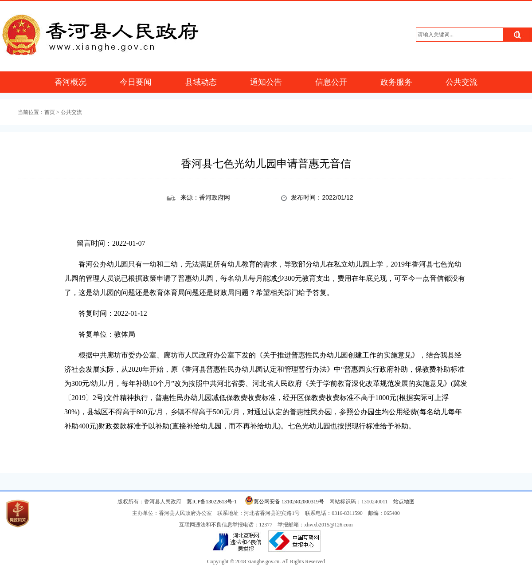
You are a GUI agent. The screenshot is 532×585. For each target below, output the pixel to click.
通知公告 (266, 82)
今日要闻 (136, 82)
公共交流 (461, 82)
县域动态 (201, 82)
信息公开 (331, 82)
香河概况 (70, 82)
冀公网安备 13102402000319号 (283, 502)
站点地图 (404, 502)
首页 (49, 112)
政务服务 (396, 82)
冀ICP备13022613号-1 (212, 502)
